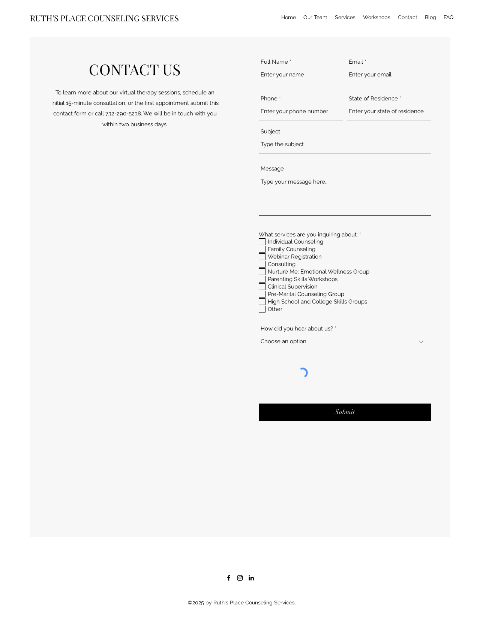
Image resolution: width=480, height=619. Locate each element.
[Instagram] (240, 578)
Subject (270, 132)
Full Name (274, 62)
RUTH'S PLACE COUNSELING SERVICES (104, 18)
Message (272, 169)
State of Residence (373, 99)
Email (356, 62)
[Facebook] (228, 578)
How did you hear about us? (297, 329)
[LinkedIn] (251, 578)
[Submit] (345, 412)
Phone (269, 99)
